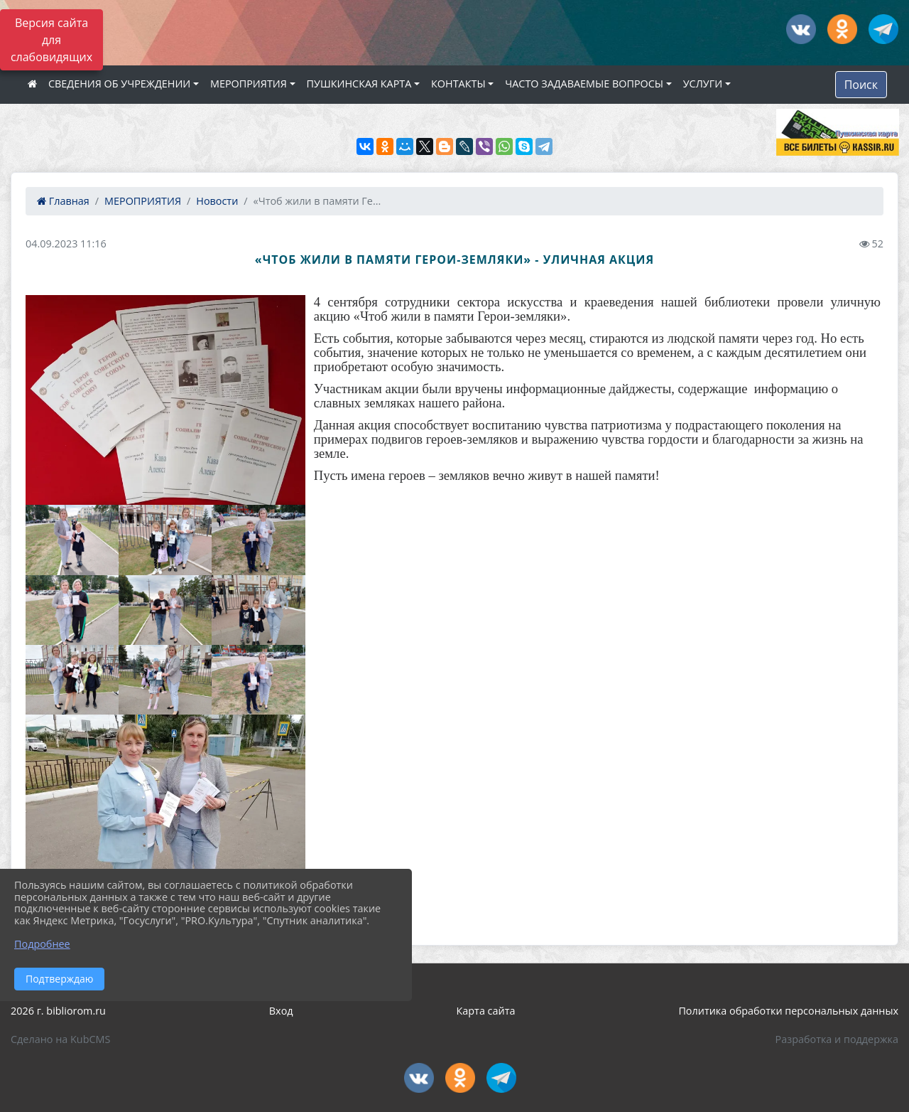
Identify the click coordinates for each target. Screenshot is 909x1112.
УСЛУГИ (702, 83)
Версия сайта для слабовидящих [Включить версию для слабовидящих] (51, 40)
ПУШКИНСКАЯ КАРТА (359, 83)
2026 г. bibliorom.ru (58, 1010)
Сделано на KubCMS (60, 1039)
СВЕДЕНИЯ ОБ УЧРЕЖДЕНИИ (119, 83)
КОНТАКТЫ (458, 83)
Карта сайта (486, 1010)
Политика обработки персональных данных (788, 1010)
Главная (63, 201)
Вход (281, 1010)
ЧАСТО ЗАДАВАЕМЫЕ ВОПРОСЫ (584, 83)
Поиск (861, 84)
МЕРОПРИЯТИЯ (248, 83)
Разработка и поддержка (836, 1039)
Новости (217, 201)
